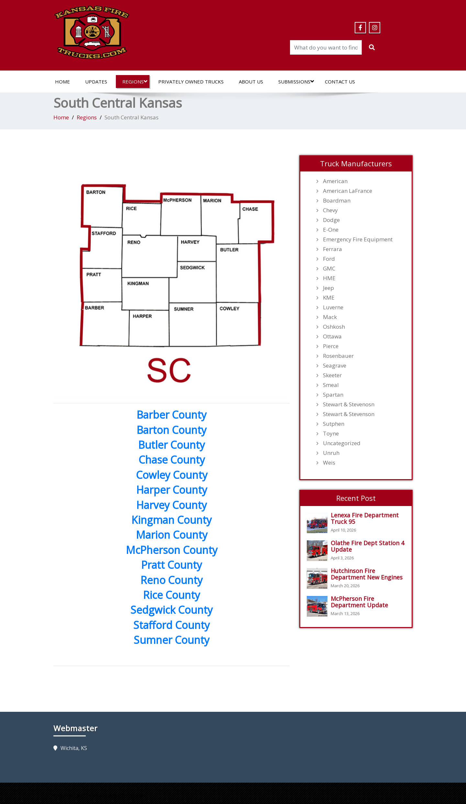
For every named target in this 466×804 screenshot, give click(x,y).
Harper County (171, 490)
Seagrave (334, 365)
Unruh (331, 453)
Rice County (171, 595)
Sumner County (171, 640)
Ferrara (332, 249)
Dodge (331, 220)
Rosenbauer (338, 356)
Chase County (172, 460)
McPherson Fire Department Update (359, 602)
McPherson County (171, 550)
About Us (251, 81)
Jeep (328, 288)
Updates (96, 81)
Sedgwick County (171, 610)
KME (329, 297)
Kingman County (171, 520)
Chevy (330, 210)
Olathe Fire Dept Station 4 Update (367, 546)
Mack (330, 317)
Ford (329, 259)
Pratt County (171, 565)
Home (62, 81)
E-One (330, 229)
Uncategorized (342, 443)
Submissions (296, 81)
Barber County (171, 415)
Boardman (336, 200)
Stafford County (171, 625)
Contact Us (340, 81)
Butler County (171, 445)
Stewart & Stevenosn (348, 404)
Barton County (171, 430)
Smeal (331, 385)
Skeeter (332, 375)
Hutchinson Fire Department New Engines (367, 574)
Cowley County (171, 475)
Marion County (171, 535)
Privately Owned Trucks (191, 81)
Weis (329, 462)
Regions (134, 81)
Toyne (331, 433)
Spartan (333, 394)
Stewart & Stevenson (348, 414)
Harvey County (171, 505)
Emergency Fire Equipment (358, 239)
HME (329, 278)
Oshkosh (334, 327)
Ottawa (332, 336)
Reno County (171, 580)
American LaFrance (347, 191)
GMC (329, 268)
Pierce (330, 346)
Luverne (333, 307)
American (335, 181)
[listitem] (102, 206)
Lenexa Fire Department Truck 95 (365, 518)
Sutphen (333, 424)
